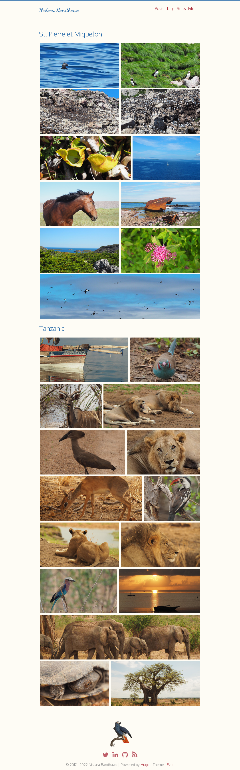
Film (192, 8)
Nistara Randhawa (59, 9)
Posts (159, 8)
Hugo (145, 764)
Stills (181, 8)
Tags (171, 8)
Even (171, 764)
